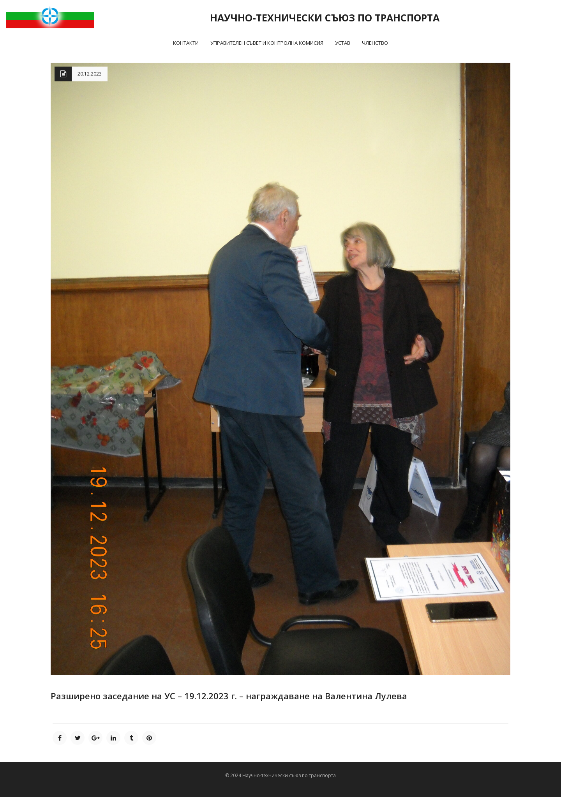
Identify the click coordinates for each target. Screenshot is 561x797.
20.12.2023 (90, 73)
